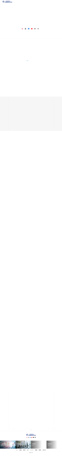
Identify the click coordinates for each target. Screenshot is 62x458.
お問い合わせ (58, 1)
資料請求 (55, 1)
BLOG (45, 1)
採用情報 (52, 1)
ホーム (37, 1)
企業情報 (40, 1)
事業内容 (43, 1)
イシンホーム (48, 1)
